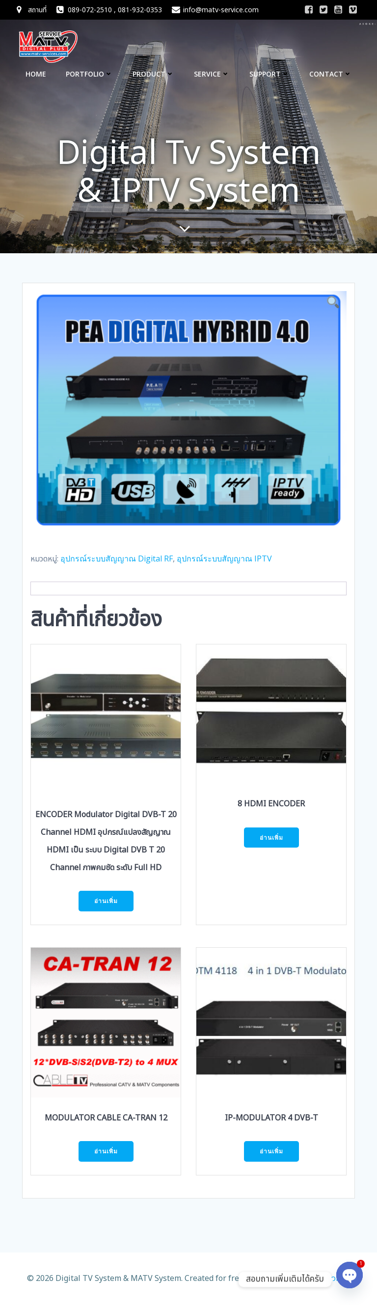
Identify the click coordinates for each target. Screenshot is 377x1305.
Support (269, 74)
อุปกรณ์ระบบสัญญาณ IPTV (224, 558)
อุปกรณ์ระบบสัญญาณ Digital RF (116, 558)
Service (212, 74)
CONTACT (330, 74)
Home (36, 74)
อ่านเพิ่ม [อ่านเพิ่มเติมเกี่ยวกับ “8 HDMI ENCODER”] (271, 837)
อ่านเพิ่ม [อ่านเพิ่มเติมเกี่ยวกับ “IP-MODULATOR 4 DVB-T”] (271, 1151)
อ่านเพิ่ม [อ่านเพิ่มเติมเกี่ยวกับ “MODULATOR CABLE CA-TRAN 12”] (106, 1151)
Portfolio (89, 74)
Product (153, 74)
